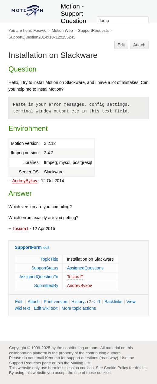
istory (78, 301)
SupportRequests (93, 30)
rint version (55, 301)
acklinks (113, 301)
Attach (139, 44)
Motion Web (62, 30)
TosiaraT (20, 228)
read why (109, 358)
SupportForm (28, 247)
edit (46, 247)
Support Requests (25, 363)
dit (19, 301)
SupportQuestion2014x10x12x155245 (41, 37)
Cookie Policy (116, 368)
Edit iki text (45, 308)
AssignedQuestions (85, 267)
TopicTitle (49, 259)
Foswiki (40, 30)
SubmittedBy (46, 285)
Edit (121, 44)
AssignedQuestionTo (38, 276)
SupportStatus (44, 267)
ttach (34, 301)
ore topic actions (78, 308)
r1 (98, 301)
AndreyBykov (24, 180)
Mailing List (80, 363)
